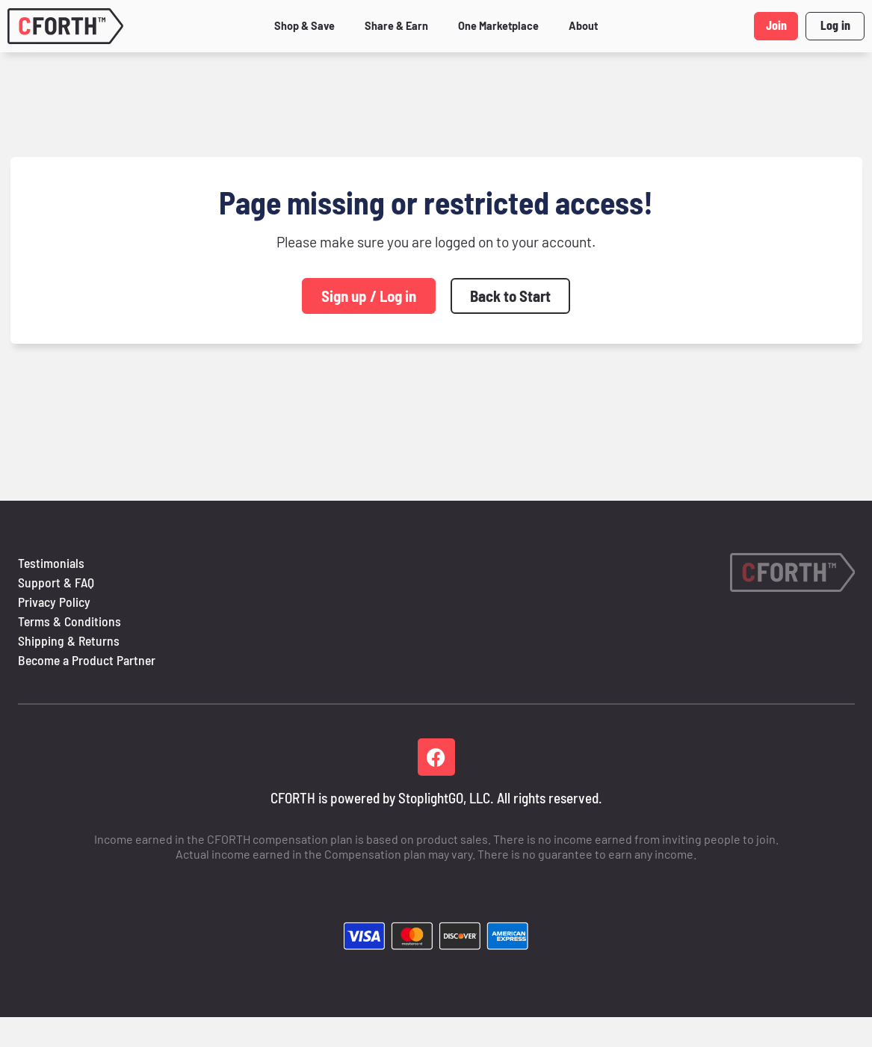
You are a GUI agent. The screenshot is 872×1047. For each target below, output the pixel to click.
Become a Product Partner (86, 660)
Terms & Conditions (69, 621)
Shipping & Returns (69, 640)
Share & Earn (396, 25)
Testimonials (51, 563)
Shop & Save (304, 25)
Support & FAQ (56, 582)
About (583, 25)
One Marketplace (498, 25)
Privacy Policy (54, 601)
